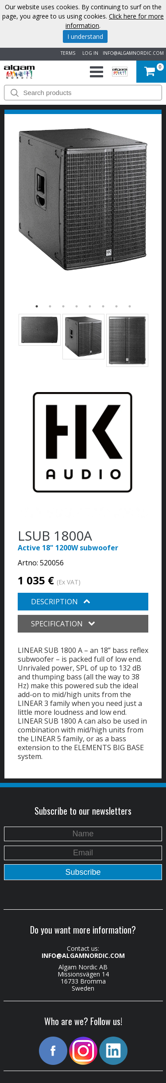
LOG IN (89, 53)
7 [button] (116, 306)
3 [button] (63, 306)
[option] (83, 199)
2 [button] (50, 306)
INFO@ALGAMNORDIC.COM (133, 53)
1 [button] (36, 306)
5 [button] (89, 306)
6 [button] (103, 306)
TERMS (66, 53)
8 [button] (129, 306)
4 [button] (76, 306)
